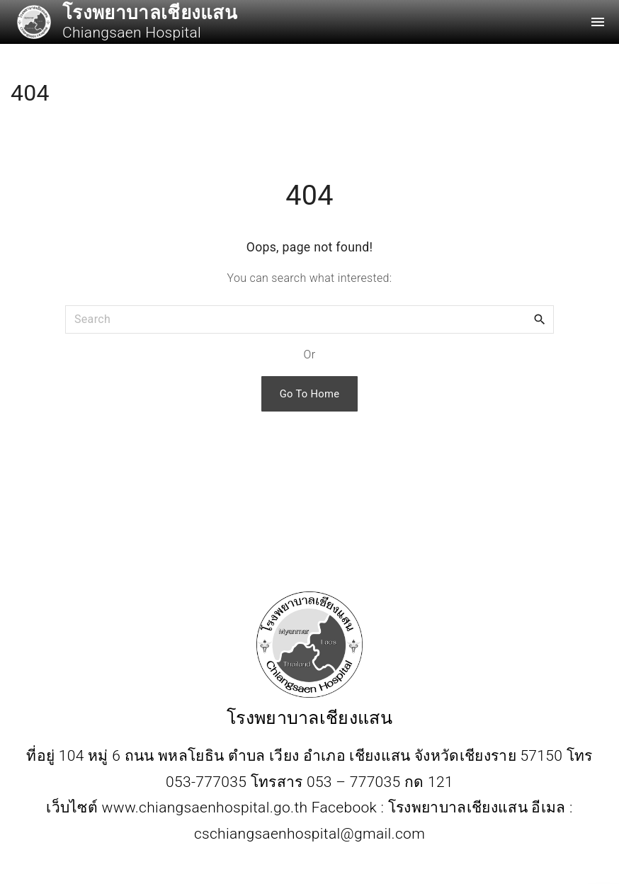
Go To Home (310, 393)
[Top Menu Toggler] (597, 22)
